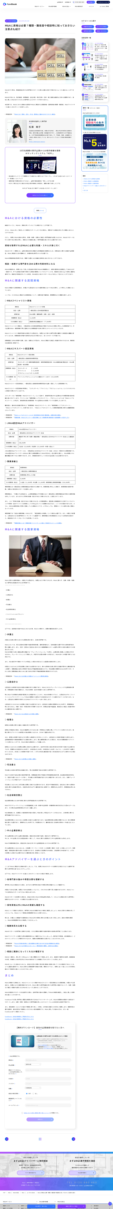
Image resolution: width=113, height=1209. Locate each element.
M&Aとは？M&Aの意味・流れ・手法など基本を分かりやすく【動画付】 (101, 47)
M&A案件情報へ (82, 1170)
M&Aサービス (39, 7)
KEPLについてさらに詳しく (40, 195)
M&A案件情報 (53, 7)
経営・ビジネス (101, 31)
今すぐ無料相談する (30, 1170)
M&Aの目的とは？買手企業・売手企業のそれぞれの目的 (101, 87)
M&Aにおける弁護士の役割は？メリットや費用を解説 (31, 676)
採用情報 (67, 3)
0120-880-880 (79, 3)
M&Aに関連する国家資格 (91, 183)
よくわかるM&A (11, 21)
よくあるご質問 (104, 7)
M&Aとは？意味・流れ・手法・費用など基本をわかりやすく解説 (35, 114)
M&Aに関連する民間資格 (91, 181)
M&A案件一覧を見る (41, 1205)
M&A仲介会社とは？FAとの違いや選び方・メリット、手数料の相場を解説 (101, 58)
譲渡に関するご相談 (71, 1205)
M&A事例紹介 (79, 7)
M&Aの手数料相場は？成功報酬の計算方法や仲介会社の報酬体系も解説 (37, 943)
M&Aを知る (65, 7)
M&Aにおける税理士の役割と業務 (25, 759)
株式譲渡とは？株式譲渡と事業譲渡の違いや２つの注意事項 (101, 67)
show (41, 210)
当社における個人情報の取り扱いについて (37, 1113)
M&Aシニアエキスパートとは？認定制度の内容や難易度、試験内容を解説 (37, 415)
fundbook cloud (103, 3)
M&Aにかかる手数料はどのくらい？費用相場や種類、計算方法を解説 (36, 946)
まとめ (85, 190)
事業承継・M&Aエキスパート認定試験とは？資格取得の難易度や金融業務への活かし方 (42, 417)
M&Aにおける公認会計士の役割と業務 (26, 714)
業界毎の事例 (88, 31)
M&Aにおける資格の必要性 (91, 179)
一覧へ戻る (40, 1138)
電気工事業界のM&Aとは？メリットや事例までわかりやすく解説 (7, 1138)
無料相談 (90, 3)
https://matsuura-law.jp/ (37, 141)
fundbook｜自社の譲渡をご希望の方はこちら (19, 1016)
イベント (91, 7)
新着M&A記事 (88, 26)
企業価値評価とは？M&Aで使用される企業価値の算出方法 (101, 97)
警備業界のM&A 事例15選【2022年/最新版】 (73, 1138)
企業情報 (59, 3)
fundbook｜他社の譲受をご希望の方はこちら (19, 1019)
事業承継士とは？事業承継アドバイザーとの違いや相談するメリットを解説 (38, 523)
